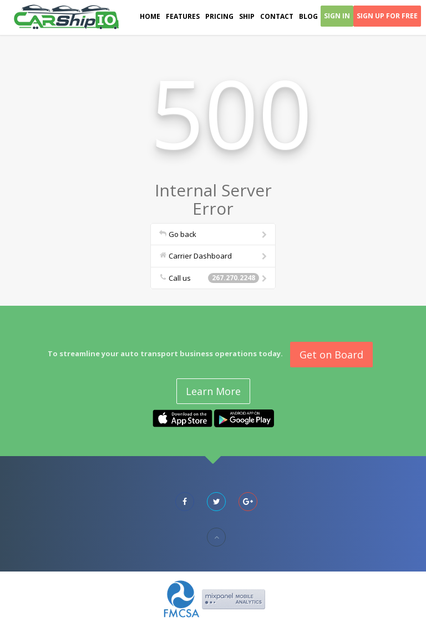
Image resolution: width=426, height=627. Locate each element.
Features (183, 16)
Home (150, 16)
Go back (214, 234)
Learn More (213, 391)
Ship (247, 16)
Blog (308, 16)
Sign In (337, 16)
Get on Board (331, 354)
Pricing (219, 16)
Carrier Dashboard (214, 256)
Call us (214, 278)
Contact (276, 16)
